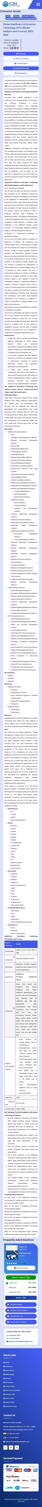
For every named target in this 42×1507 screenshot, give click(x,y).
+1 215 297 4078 (13, 1338)
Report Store (8, 1370)
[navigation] (38, 4)
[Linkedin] (16, 1447)
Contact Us (7, 1366)
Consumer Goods (28, 16)
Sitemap (7, 1378)
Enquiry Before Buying (16, 1322)
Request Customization (16, 1310)
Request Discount (14, 1316)
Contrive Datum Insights (12, 1422)
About (6, 1362)
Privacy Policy (9, 1386)
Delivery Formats (10, 1406)
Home (8, 16)
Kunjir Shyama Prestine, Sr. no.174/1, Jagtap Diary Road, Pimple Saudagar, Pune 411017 (19, 1428)
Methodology (8, 1374)
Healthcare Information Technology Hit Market (21, 18)
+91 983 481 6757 (13, 1335)
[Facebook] (5, 1447)
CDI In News (8, 1382)
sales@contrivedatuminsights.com (19, 1341)
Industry (16, 16)
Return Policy (8, 1402)
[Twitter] (11, 1447)
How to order (8, 1398)
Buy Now (21, 1298)
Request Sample (21, 1268)
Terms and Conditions (11, 1390)
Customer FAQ (9, 1394)
